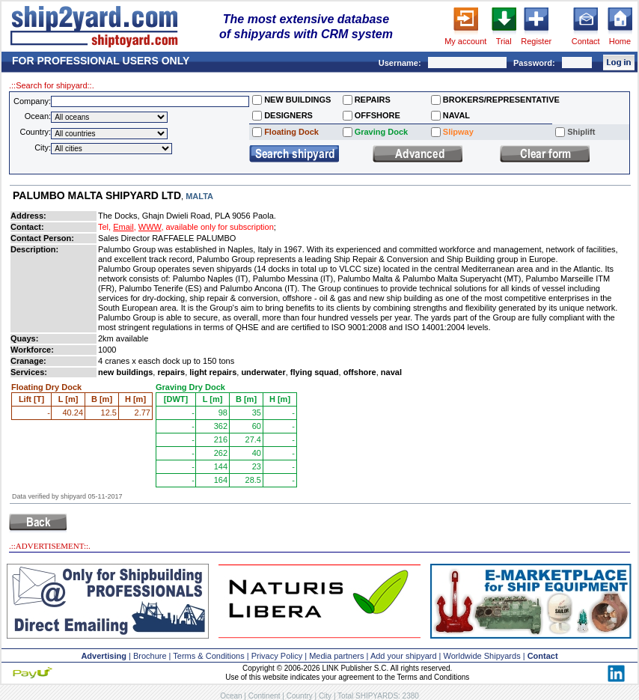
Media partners (336, 655)
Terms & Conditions (208, 655)
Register (536, 41)
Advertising (103, 655)
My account (465, 41)
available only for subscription (220, 226)
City (325, 696)
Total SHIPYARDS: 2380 (378, 696)
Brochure (150, 655)
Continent (264, 696)
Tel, (104, 226)
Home (620, 41)
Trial (504, 41)
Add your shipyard (403, 655)
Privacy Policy (276, 655)
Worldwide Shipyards (482, 655)
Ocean (231, 696)
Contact (586, 41)
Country (300, 696)
